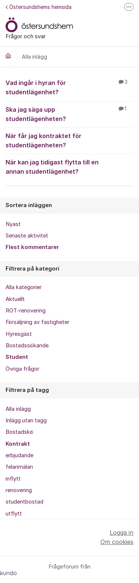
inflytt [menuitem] (13, 478)
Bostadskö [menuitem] (19, 432)
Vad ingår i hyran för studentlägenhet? (69, 87)
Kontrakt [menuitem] (18, 443)
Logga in (121, 532)
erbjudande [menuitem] (19, 455)
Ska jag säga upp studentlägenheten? (69, 113)
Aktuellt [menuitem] (15, 299)
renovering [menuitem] (19, 490)
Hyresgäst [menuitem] (19, 334)
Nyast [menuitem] (13, 224)
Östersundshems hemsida (39, 7)
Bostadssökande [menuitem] (27, 345)
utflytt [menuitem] (14, 513)
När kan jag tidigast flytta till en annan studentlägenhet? (69, 166)
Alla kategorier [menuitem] (24, 287)
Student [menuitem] (17, 357)
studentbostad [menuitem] (24, 501)
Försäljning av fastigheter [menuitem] (37, 322)
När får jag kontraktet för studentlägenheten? (69, 140)
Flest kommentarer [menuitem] (32, 247)
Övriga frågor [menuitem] (22, 369)
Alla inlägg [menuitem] (18, 409)
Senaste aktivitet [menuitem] (27, 235)
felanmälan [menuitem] (19, 467)
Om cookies (116, 542)
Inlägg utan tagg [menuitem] (26, 420)
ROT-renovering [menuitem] (26, 310)
